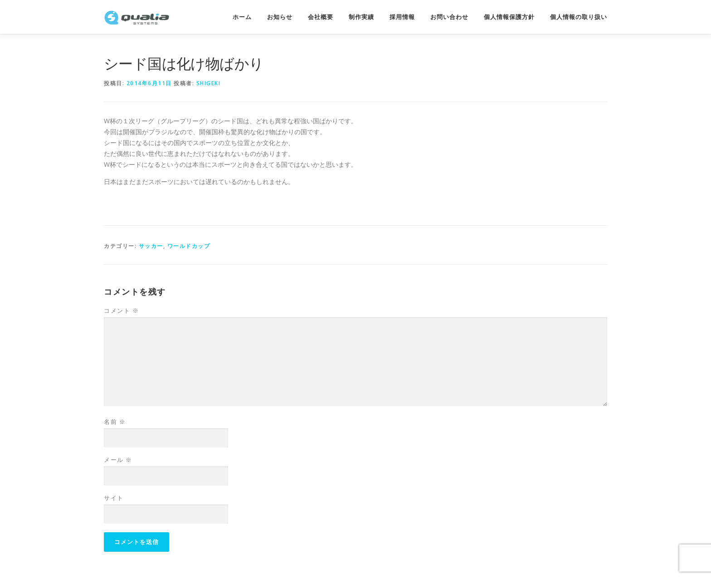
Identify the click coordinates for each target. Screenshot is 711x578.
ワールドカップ (188, 246)
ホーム (242, 17)
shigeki (208, 83)
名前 (115, 422)
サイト (114, 498)
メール (118, 460)
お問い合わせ (449, 17)
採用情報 (402, 17)
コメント (121, 310)
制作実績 (361, 17)
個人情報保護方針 (509, 17)
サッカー (151, 246)
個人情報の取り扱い (578, 17)
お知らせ (279, 17)
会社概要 (320, 17)
